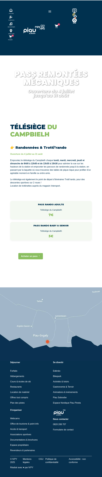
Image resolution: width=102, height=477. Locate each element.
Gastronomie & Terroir (63, 387)
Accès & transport (18, 429)
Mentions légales (27, 460)
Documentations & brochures (24, 440)
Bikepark (57, 376)
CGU (41, 459)
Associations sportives (20, 434)
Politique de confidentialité (51, 460)
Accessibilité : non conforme (77, 460)
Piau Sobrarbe (60, 397)
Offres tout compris (19, 397)
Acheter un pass (30, 256)
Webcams (15, 418)
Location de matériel (19, 392)
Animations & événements (65, 392)
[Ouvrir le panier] (56, 26)
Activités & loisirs (61, 381)
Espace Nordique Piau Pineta (67, 403)
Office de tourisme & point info (24, 424)
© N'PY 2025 (13, 460)
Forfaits (13, 371)
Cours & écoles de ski (20, 381)
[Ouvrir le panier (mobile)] (10, 37)
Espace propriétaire (19, 445)
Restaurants (16, 387)
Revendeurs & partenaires (22, 450)
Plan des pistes (17, 403)
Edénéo (56, 371)
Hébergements (17, 376)
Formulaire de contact (63, 430)
